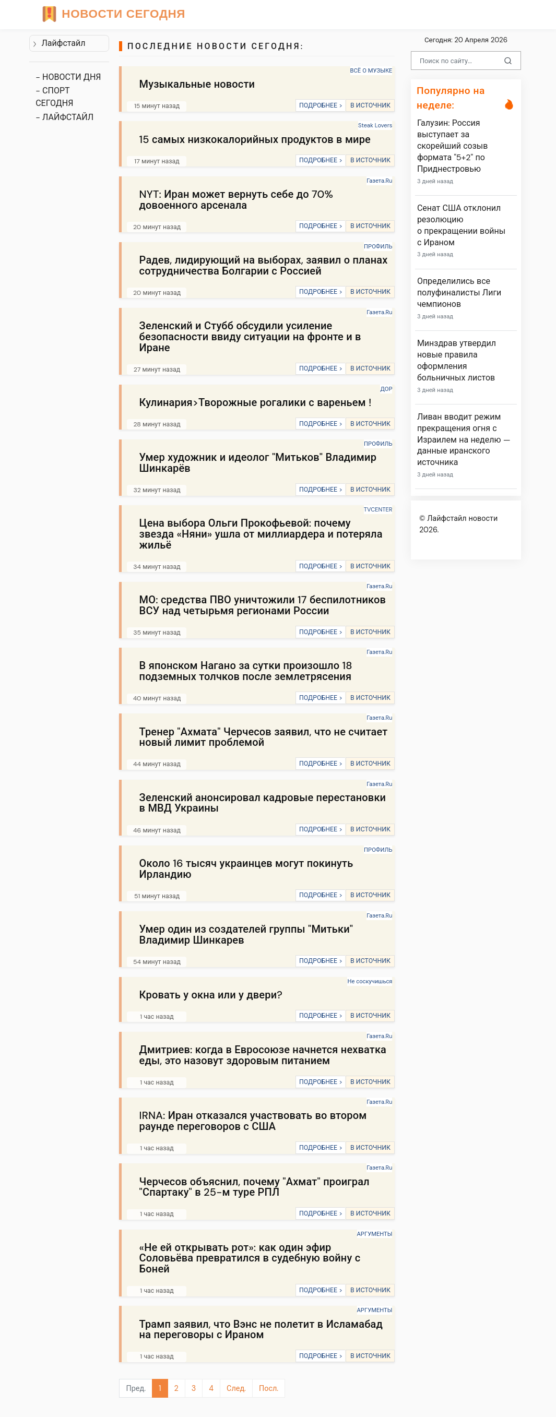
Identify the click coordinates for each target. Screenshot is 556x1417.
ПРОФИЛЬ (378, 246)
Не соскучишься (369, 981)
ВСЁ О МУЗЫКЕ (371, 70)
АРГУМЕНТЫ (375, 1233)
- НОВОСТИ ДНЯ (68, 77)
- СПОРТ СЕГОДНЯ (54, 97)
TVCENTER (378, 509)
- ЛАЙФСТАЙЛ (64, 117)
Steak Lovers (375, 125)
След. (236, 1388)
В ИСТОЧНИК (370, 105)
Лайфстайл (58, 43)
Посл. (268, 1388)
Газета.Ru (379, 180)
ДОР (386, 388)
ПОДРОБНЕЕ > (320, 105)
